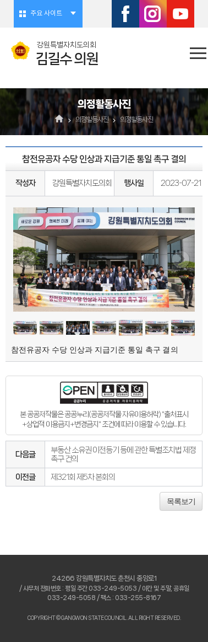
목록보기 (181, 501)
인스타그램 (153, 14)
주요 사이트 (46, 13)
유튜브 (180, 14)
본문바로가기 (0, 0)
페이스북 (125, 14)
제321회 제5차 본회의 (83, 477)
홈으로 (60, 120)
